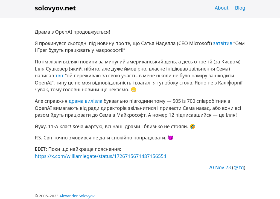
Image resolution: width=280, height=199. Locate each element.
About (222, 7)
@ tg (239, 167)
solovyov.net (55, 7)
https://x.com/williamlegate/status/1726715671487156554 (100, 156)
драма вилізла (85, 101)
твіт (59, 75)
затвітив (222, 43)
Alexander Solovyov (77, 195)
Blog (240, 7)
